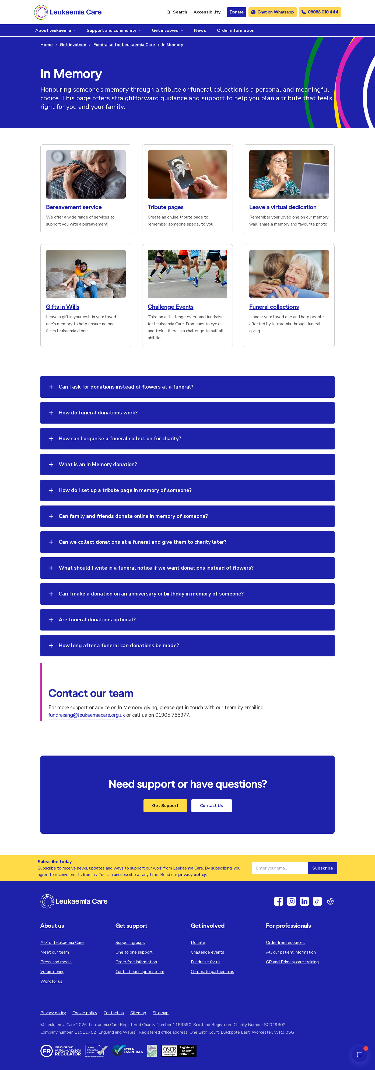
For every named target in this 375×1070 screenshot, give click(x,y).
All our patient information (291, 952)
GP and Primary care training (292, 962)
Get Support (165, 806)
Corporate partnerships (212, 972)
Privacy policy (53, 1013)
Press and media (56, 962)
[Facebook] (278, 901)
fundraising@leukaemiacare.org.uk (86, 715)
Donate (198, 943)
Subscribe (322, 868)
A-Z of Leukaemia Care (62, 943)
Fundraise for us (205, 962)
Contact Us (211, 806)
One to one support (134, 952)
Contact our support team (139, 972)
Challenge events (207, 952)
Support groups (130, 943)
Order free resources (285, 943)
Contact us (114, 1013)
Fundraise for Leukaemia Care (124, 45)
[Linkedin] (304, 901)
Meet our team (54, 952)
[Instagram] (291, 901)
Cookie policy (84, 1013)
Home (46, 45)
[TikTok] (317, 901)
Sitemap (138, 1013)
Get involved (73, 45)
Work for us (51, 981)
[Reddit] (330, 901)
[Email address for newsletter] (280, 868)
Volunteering (52, 972)
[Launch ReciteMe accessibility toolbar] (207, 12)
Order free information (136, 962)
